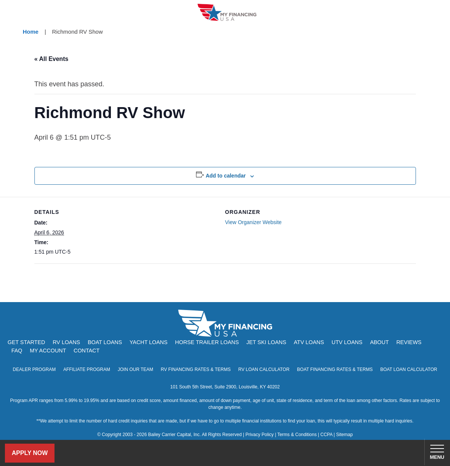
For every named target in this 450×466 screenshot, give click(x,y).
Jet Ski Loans (266, 342)
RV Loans (66, 342)
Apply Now (30, 453)
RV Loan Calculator (263, 369)
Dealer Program (34, 369)
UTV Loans (347, 342)
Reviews (408, 342)
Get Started (26, 342)
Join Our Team (135, 369)
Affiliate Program (86, 369)
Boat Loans (105, 342)
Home (31, 31)
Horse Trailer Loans (207, 342)
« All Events (51, 59)
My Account (48, 351)
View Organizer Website (253, 222)
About (379, 342)
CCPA (326, 434)
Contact (86, 351)
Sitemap (344, 434)
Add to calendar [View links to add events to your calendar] (226, 176)
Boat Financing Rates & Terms (335, 369)
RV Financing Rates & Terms (196, 369)
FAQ (16, 351)
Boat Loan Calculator (409, 369)
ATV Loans (309, 342)
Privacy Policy (259, 434)
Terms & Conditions (297, 434)
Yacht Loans (148, 342)
